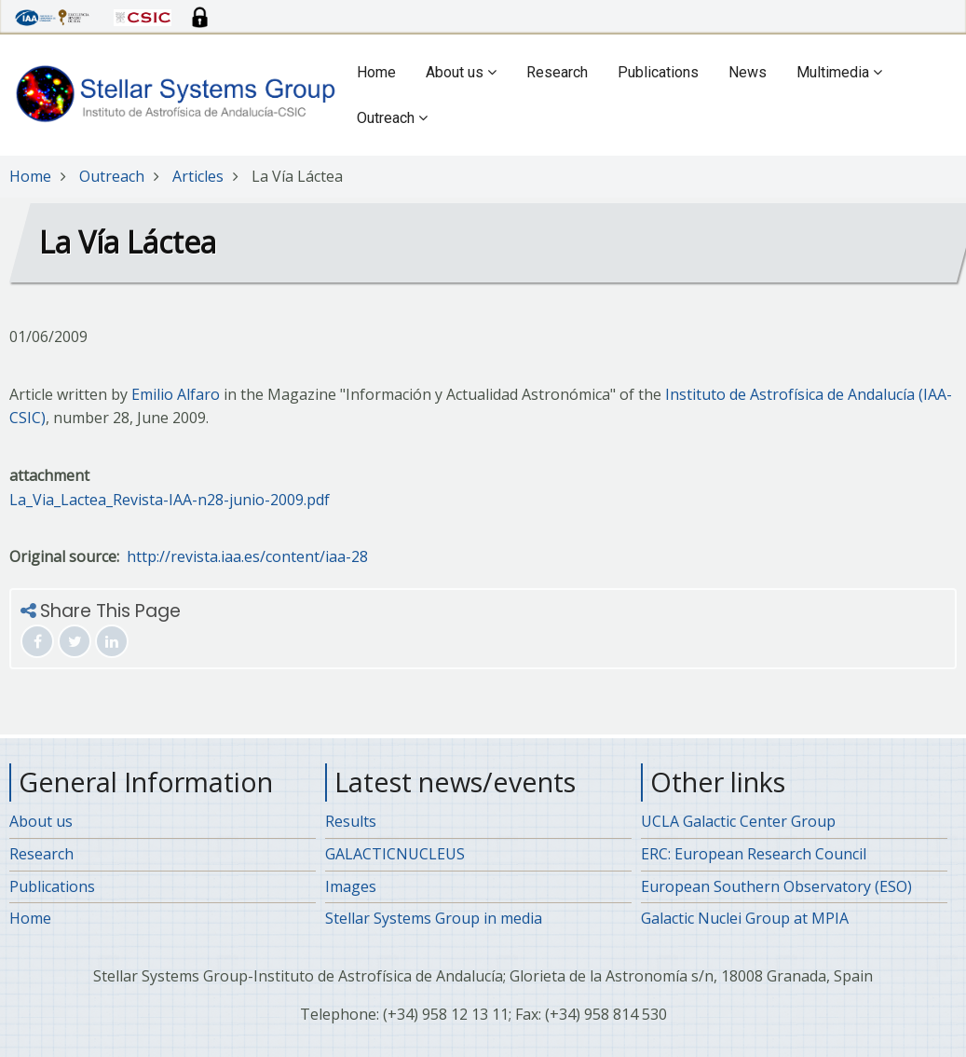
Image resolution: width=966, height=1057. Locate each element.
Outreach (392, 118)
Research (557, 72)
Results (350, 821)
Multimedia (839, 72)
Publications (658, 72)
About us (461, 72)
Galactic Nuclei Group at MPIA (745, 918)
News (747, 72)
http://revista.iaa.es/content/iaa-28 (247, 556)
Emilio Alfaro (175, 394)
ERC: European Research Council (753, 854)
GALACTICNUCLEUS (395, 854)
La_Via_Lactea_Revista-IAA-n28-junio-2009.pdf (169, 499)
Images (350, 886)
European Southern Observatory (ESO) (776, 886)
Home (376, 72)
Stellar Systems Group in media (433, 918)
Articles (198, 176)
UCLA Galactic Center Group (738, 821)
